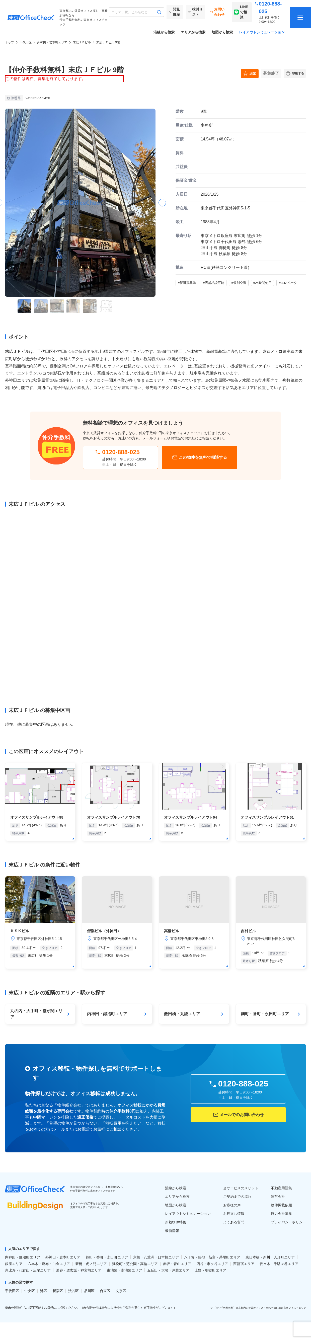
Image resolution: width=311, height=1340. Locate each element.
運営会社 (278, 1197)
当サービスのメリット (240, 1188)
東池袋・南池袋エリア (124, 1270)
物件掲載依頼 (281, 1205)
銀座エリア (14, 1264)
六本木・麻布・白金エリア (49, 1264)
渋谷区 (73, 1291)
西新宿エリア (243, 1264)
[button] (162, 202)
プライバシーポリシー (288, 1222)
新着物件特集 (175, 1222)
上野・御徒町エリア (210, 1270)
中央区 (29, 1291)
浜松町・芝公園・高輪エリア (135, 1264)
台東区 (105, 1291)
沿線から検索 (164, 32)
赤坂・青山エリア (177, 1264)
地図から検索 (222, 32)
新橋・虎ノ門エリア (91, 1264)
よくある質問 (233, 1222)
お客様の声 (232, 1205)
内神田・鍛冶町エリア (22, 1257)
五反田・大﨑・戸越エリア (168, 1270)
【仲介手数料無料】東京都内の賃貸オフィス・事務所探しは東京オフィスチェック (259, 1307)
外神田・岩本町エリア (52, 42)
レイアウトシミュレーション (262, 32)
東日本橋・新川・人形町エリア (270, 1257)
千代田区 (26, 42)
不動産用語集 (281, 1188)
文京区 (121, 1291)
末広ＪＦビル (82, 42)
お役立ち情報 (233, 1214)
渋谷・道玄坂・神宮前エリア (79, 1270)
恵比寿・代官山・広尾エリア (28, 1270)
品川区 (89, 1291)
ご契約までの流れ (237, 1197)
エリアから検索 (193, 32)
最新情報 (172, 1231)
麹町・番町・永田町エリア (107, 1257)
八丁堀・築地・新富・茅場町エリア (212, 1257)
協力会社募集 (281, 1214)
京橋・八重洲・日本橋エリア (156, 1257)
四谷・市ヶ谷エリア (212, 1264)
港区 (43, 1291)
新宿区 (57, 1291)
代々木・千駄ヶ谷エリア (279, 1264)
